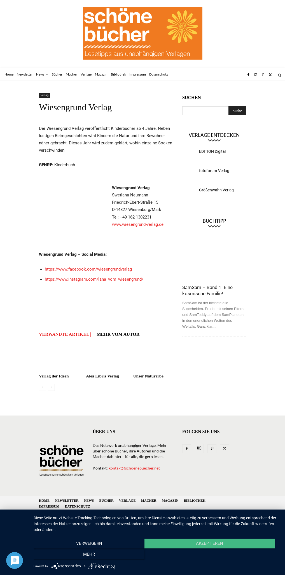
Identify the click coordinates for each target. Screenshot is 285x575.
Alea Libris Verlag (102, 376)
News (89, 501)
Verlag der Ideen (54, 376)
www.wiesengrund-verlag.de (137, 224)
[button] (279, 75)
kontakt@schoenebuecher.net (134, 468)
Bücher (106, 501)
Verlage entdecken (214, 135)
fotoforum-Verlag (214, 170)
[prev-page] (42, 387)
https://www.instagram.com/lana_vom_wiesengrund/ (94, 279)
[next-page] (51, 387)
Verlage (127, 501)
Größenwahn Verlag (216, 190)
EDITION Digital (212, 151)
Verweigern (70, 555)
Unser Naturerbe (148, 376)
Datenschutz (77, 506)
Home (44, 501)
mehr (242, 555)
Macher (148, 501)
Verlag (44, 95)
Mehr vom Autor (118, 334)
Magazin (170, 501)
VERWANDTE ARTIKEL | (65, 334)
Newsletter (66, 501)
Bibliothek (194, 501)
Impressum (49, 506)
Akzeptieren (156, 555)
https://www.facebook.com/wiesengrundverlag (88, 269)
